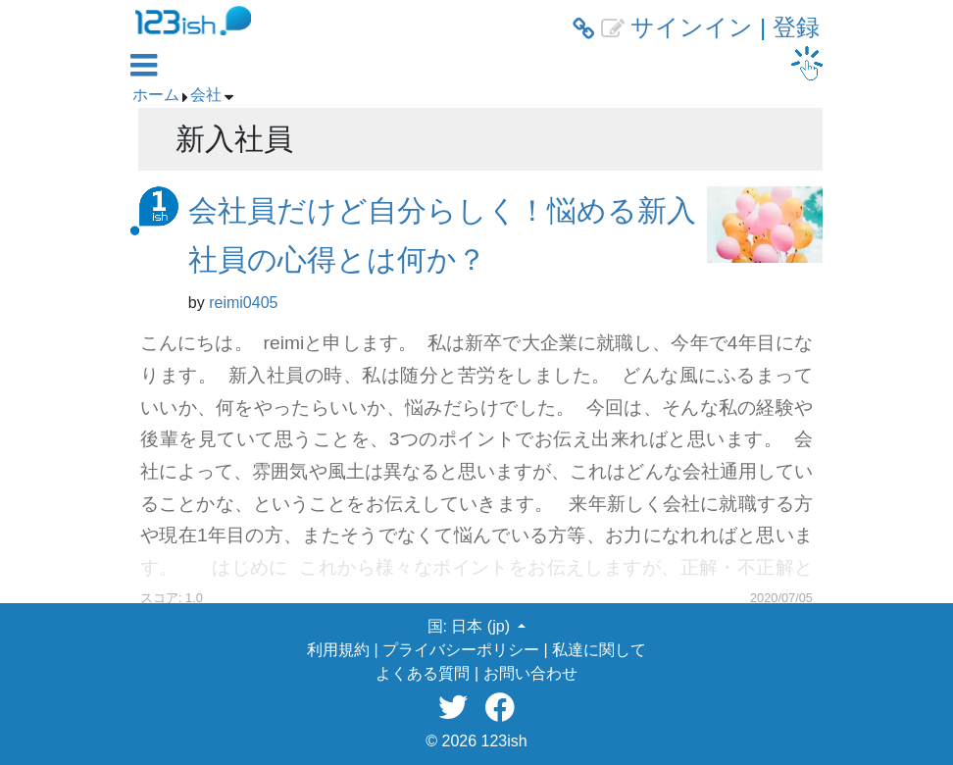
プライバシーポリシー (460, 649)
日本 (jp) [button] (482, 626)
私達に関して (599, 649)
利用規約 (338, 649)
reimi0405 (243, 302)
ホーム (155, 94)
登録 (796, 27)
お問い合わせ (530, 673)
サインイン (691, 27)
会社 (206, 94)
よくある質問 (423, 673)
